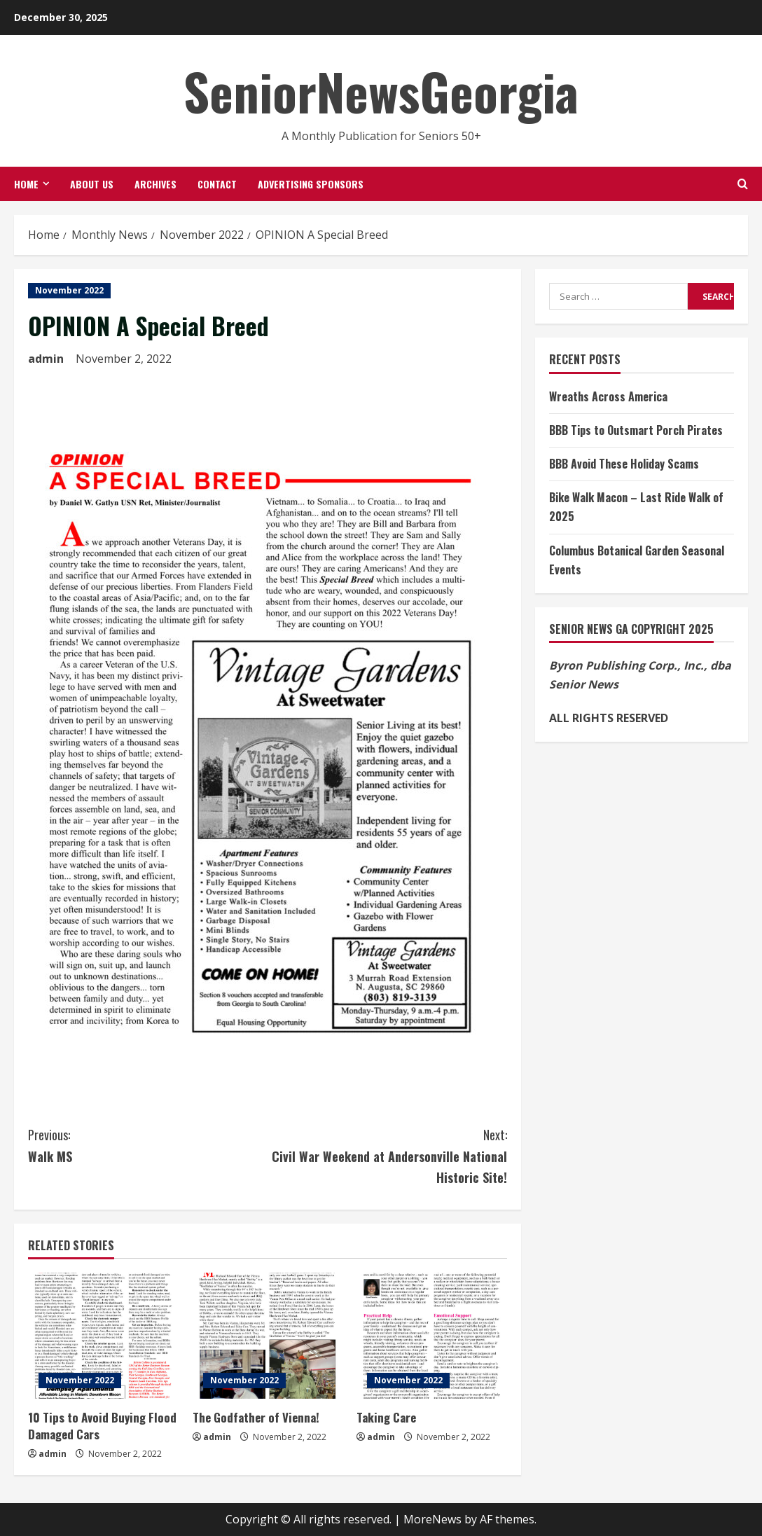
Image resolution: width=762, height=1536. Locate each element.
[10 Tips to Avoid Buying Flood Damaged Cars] (103, 1336)
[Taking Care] (431, 1336)
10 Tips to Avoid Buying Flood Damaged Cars (102, 1426)
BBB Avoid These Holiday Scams (624, 463)
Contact (217, 184)
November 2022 (69, 290)
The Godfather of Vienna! (256, 1417)
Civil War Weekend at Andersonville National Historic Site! (387, 1155)
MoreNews (432, 1519)
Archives (155, 184)
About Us (91, 184)
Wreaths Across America (608, 396)
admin (46, 358)
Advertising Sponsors (310, 184)
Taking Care (386, 1417)
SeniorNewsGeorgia (381, 90)
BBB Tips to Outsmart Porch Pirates (636, 430)
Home (26, 184)
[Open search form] (742, 184)
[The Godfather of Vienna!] (268, 1336)
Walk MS (148, 1144)
